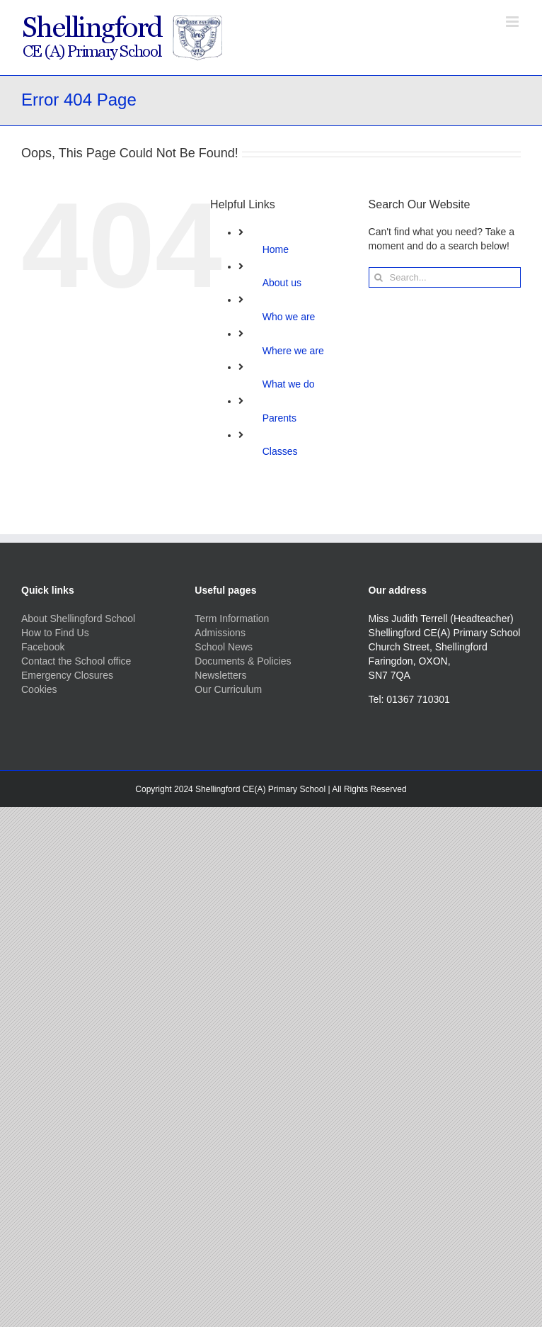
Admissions (220, 632)
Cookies (39, 689)
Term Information (232, 618)
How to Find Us (55, 632)
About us (282, 282)
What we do (289, 384)
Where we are (293, 350)
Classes (280, 451)
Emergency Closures (67, 675)
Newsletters (220, 675)
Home (276, 249)
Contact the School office (76, 661)
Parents (279, 418)
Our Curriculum (228, 689)
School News (224, 647)
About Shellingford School (78, 618)
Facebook (42, 647)
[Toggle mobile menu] (513, 21)
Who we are (289, 316)
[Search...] (445, 277)
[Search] (379, 277)
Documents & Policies (243, 661)
